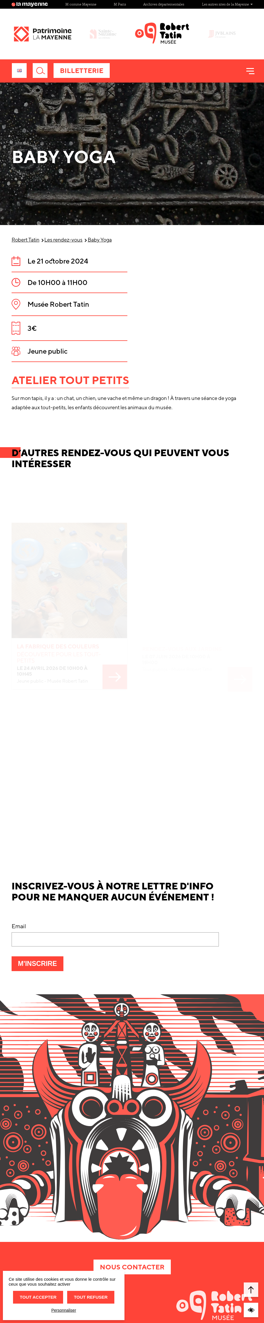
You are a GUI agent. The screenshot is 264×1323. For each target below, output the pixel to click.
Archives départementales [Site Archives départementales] (163, 4)
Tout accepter (38, 1297)
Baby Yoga (100, 240)
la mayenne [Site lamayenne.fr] (30, 4)
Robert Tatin (25, 240)
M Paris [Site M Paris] (120, 4)
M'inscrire (40, 965)
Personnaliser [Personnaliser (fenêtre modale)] (63, 1310)
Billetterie (81, 70)
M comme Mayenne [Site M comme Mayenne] (80, 4)
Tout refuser (90, 1297)
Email (19, 926)
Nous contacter (132, 1267)
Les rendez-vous (63, 240)
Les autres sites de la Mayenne (227, 4)
